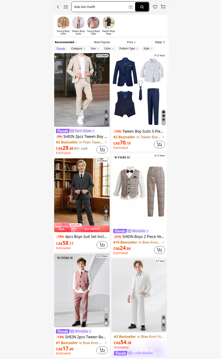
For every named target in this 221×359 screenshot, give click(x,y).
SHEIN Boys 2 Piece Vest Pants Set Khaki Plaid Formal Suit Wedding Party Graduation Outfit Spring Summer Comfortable (139, 236)
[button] (58, 7)
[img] (82, 227)
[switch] (63, 25)
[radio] (61, 48)
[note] (59, 136)
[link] (155, 7)
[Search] (142, 6)
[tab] (102, 42)
